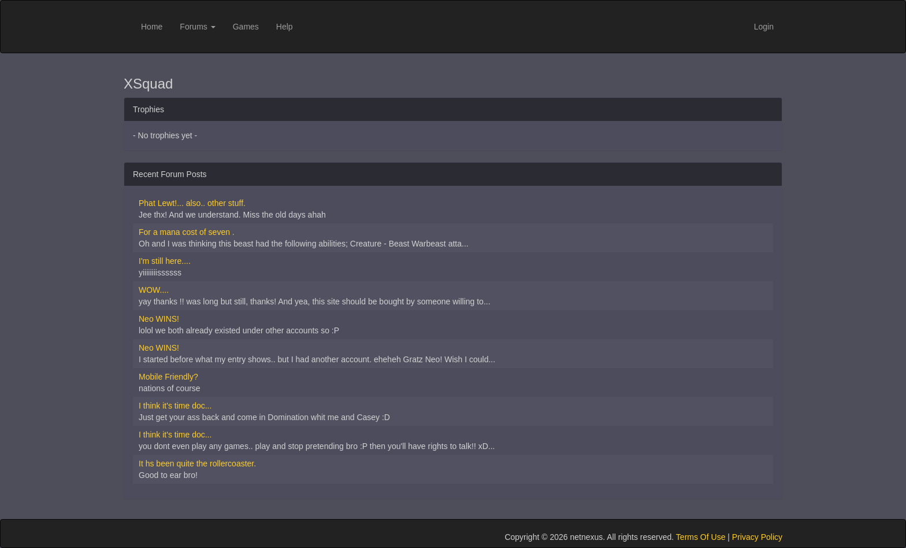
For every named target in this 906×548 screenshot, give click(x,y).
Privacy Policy (757, 537)
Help (284, 26)
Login (764, 26)
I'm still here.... (165, 261)
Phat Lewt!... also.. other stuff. (192, 203)
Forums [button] (197, 26)
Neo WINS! (159, 318)
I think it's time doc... (175, 405)
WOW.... (154, 290)
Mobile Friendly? (168, 376)
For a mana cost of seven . (187, 232)
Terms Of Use (701, 537)
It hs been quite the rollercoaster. (197, 463)
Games (246, 26)
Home (151, 26)
